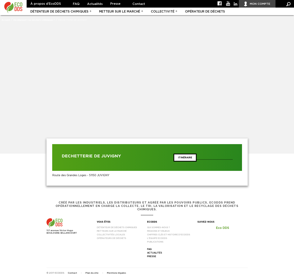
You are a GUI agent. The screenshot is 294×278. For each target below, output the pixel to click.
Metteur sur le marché (119, 11)
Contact (138, 3)
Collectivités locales (111, 235)
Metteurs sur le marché (112, 231)
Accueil (6, 20)
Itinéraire (185, 157)
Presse (115, 3)
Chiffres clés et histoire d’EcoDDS (168, 235)
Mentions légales (116, 273)
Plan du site (92, 273)
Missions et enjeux (158, 231)
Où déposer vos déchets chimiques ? (34, 20)
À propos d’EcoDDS (45, 3)
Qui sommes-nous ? (158, 227)
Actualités (95, 3)
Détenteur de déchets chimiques (59, 11)
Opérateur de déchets (205, 11)
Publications (155, 242)
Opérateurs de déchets (111, 238)
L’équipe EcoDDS (157, 238)
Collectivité (162, 11)
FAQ (76, 3)
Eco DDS (222, 227)
